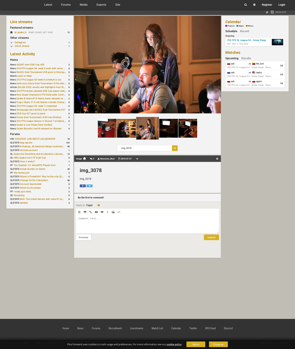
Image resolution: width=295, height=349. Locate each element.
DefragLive (20, 42)
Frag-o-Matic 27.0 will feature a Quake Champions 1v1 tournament (51, 102)
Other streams (19, 37)
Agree (195, 344)
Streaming (19, 195)
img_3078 (91, 170)
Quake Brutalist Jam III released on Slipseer (39, 128)
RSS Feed (210, 328)
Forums (15, 134)
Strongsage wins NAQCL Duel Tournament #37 (41, 109)
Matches (232, 52)
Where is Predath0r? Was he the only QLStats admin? (47, 176)
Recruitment (115, 328)
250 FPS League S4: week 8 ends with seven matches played (48, 68)
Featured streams (21, 27)
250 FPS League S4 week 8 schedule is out (39, 79)
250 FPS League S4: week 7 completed (37, 106)
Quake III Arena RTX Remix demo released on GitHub (44, 98)
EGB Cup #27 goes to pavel (31, 113)
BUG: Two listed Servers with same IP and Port (44, 199)
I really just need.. (23, 191)
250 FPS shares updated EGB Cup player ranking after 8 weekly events (53, 91)
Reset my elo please (30, 188)
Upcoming (232, 58)
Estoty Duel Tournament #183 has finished (39, 117)
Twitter (193, 328)
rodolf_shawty (22, 46)
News (80, 328)
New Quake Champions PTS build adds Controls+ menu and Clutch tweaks (55, 94)
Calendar (233, 22)
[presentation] (104, 251)
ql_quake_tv (20, 32)
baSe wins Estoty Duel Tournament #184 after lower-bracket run (50, 83)
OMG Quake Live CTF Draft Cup (30, 157)
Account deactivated (31, 184)
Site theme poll (21, 172)
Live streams (21, 22)
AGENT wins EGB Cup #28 (30, 64)
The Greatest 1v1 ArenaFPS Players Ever (35, 165)
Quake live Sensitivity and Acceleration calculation (40, 154)
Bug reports (26, 142)
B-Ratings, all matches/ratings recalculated (42, 146)
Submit (211, 240)
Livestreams (136, 328)
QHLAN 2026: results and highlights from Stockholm (45, 87)
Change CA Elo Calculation (34, 180)
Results (246, 58)
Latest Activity (22, 54)
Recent (244, 31)
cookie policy (174, 344)
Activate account (29, 150)
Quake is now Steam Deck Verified (34, 125)
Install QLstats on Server (32, 169)
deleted (24, 203)
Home (14, 59)
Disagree (218, 344)
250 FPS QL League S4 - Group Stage (246, 40)
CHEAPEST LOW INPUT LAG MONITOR (35, 139)
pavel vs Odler (24, 76)
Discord (228, 328)
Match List (157, 328)
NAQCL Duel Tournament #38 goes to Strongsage (42, 72)
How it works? (27, 161)
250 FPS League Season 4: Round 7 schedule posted (44, 121)
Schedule (231, 31)
